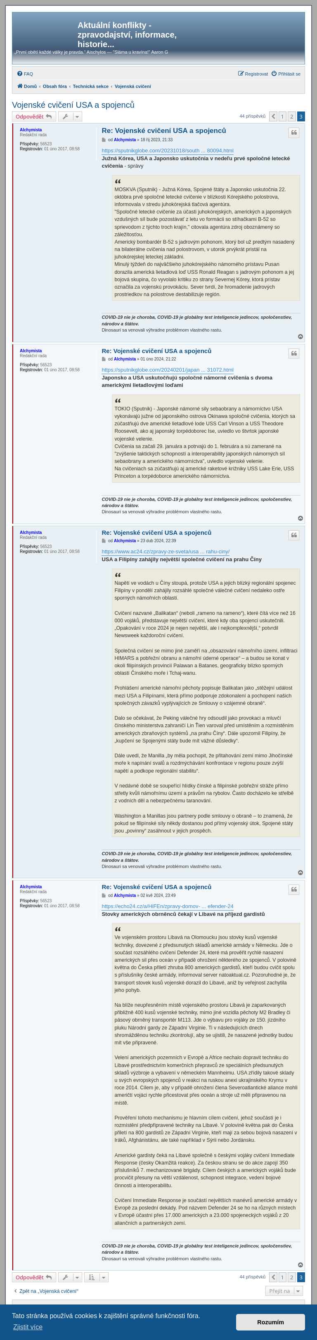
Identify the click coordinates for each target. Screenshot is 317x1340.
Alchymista (31, 130)
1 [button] (282, 116)
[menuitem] (25, 74)
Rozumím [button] (270, 1322)
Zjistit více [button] (28, 1327)
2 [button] (291, 116)
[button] (273, 116)
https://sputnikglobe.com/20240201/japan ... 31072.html (167, 370)
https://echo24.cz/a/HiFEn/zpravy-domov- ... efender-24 (167, 906)
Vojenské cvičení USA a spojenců (73, 104)
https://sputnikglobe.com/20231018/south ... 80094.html (167, 150)
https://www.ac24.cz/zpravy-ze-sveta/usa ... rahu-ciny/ (165, 551)
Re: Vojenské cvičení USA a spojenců (164, 131)
